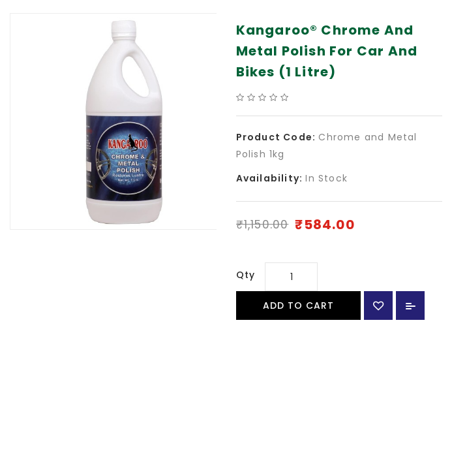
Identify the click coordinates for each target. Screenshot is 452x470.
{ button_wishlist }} (378, 305)
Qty (246, 274)
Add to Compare (410, 305)
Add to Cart (298, 305)
